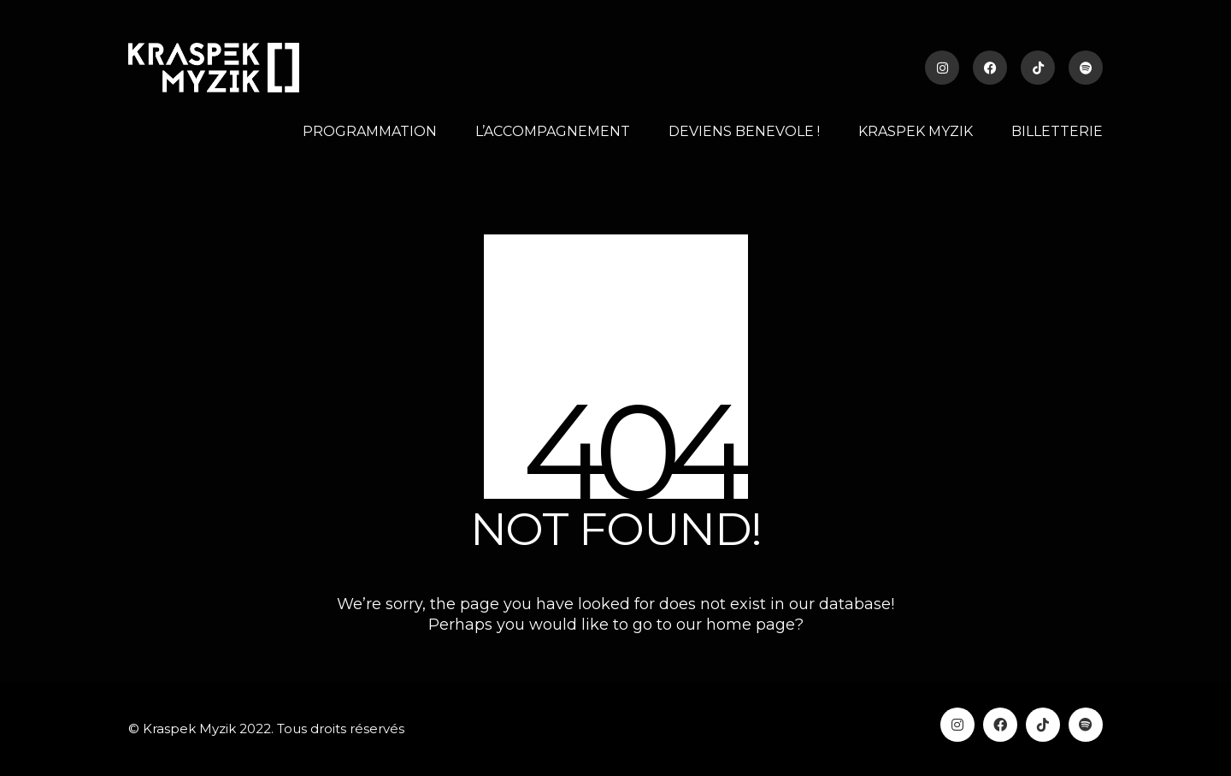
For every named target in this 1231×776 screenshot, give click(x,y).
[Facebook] (1000, 725)
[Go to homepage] (213, 67)
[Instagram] (957, 725)
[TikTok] (1043, 725)
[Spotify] (1086, 725)
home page (750, 624)
